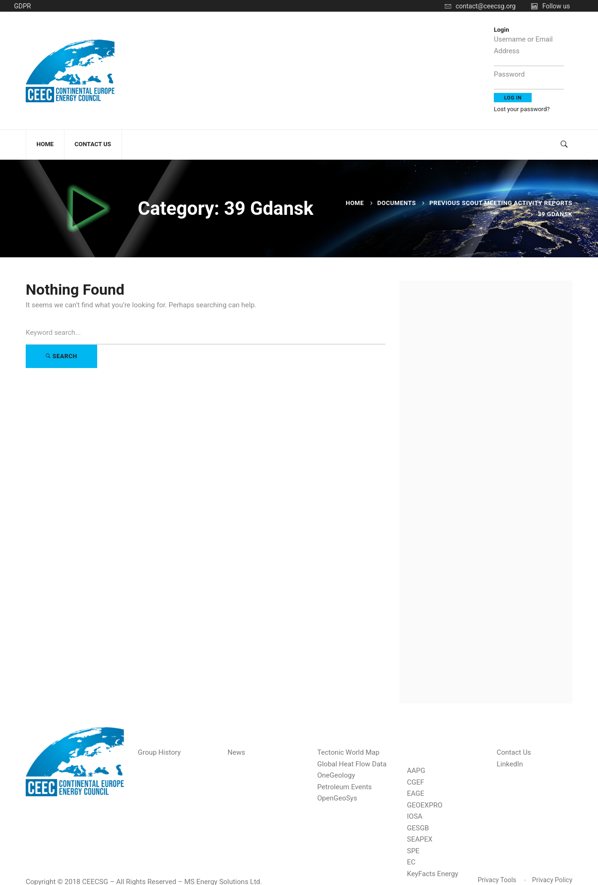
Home (355, 202)
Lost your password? (522, 109)
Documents (396, 202)
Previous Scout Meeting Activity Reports (500, 202)
